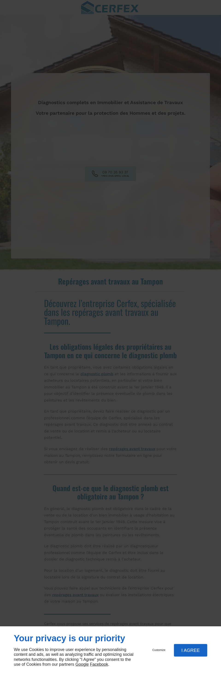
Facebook (99, 664)
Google (82, 664)
